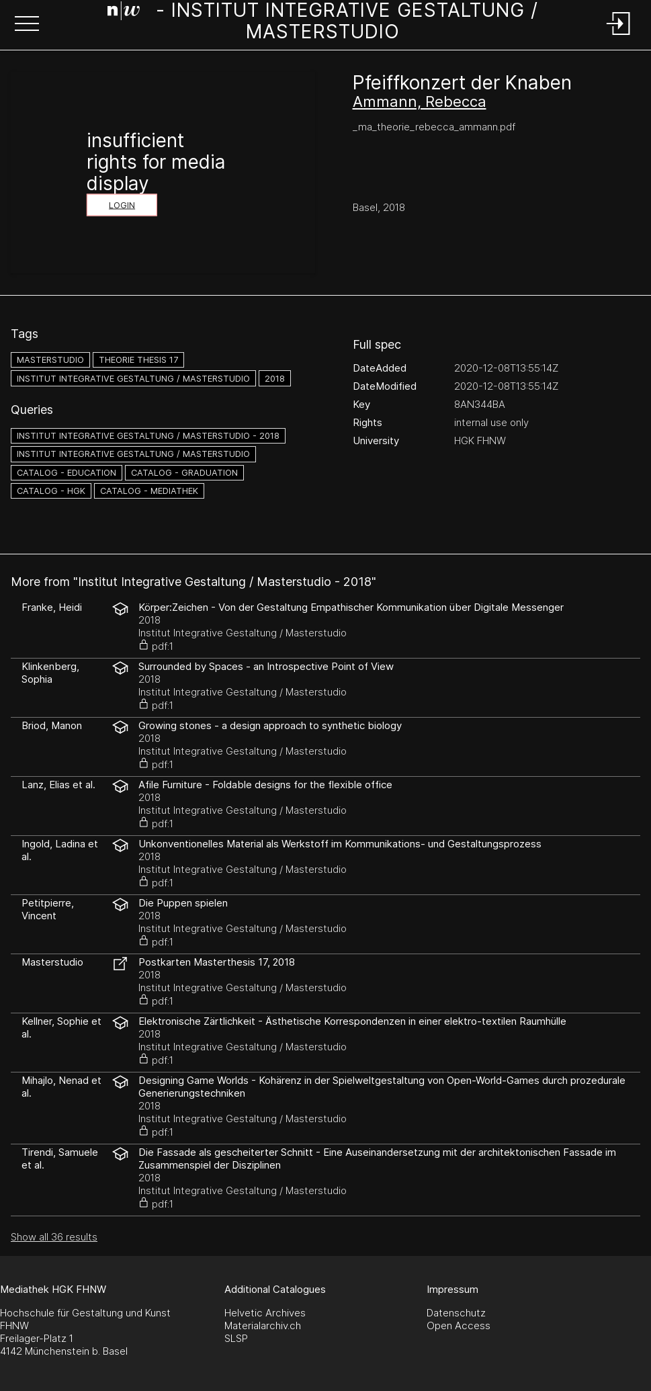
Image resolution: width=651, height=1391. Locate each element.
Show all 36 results (54, 1236)
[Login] (619, 36)
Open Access (458, 1325)
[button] (27, 25)
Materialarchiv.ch (262, 1325)
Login (122, 205)
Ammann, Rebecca (419, 101)
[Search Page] (323, 23)
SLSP (236, 1338)
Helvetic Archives (265, 1312)
